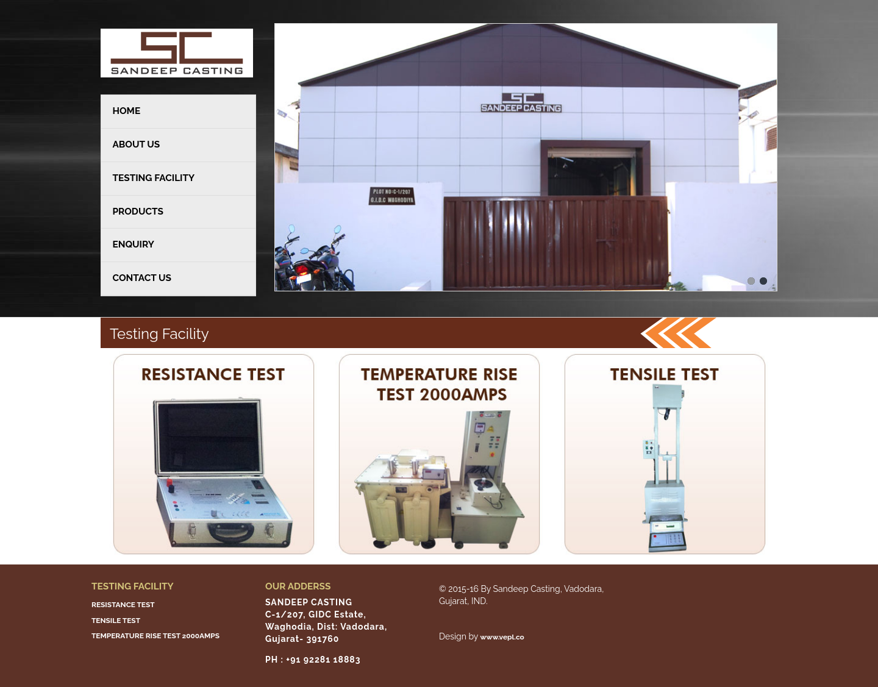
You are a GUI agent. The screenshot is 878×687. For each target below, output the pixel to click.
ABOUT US (136, 144)
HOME (126, 110)
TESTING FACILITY (153, 178)
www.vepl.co (502, 637)
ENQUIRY (133, 244)
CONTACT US (141, 277)
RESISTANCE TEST (123, 604)
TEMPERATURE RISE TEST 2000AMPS (155, 636)
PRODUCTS (137, 211)
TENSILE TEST (115, 620)
